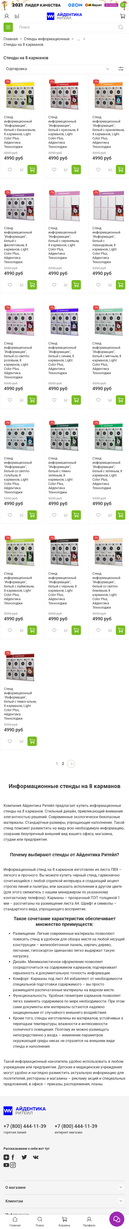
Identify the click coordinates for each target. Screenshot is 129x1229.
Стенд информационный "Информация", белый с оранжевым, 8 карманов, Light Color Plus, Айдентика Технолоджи (108, 132)
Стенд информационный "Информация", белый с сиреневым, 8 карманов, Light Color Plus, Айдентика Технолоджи (63, 243)
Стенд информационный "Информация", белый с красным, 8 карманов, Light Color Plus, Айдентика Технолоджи (63, 132)
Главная (11, 39)
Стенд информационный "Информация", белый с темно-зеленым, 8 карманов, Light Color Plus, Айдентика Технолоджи (62, 475)
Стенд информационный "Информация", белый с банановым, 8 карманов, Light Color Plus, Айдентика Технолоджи (20, 132)
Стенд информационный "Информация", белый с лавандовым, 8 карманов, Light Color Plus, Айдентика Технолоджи (106, 245)
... (78, 39)
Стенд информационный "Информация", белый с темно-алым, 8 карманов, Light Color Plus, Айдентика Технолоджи (20, 704)
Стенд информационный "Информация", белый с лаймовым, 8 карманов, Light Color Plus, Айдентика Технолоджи (19, 588)
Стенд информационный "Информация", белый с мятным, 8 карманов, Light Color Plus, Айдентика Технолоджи (106, 358)
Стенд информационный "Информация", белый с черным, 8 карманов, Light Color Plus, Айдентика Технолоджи (62, 588)
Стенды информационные (46, 39)
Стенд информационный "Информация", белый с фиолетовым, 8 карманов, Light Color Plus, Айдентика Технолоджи (18, 245)
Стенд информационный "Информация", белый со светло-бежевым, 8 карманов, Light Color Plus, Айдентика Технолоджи (106, 591)
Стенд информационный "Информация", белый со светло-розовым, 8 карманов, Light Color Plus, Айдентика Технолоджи (18, 360)
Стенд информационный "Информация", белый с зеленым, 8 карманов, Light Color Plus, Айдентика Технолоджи (107, 473)
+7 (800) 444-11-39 (25, 1126)
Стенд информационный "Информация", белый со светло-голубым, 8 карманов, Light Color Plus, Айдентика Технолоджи (18, 475)
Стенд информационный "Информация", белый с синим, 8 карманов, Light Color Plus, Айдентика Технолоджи (62, 358)
